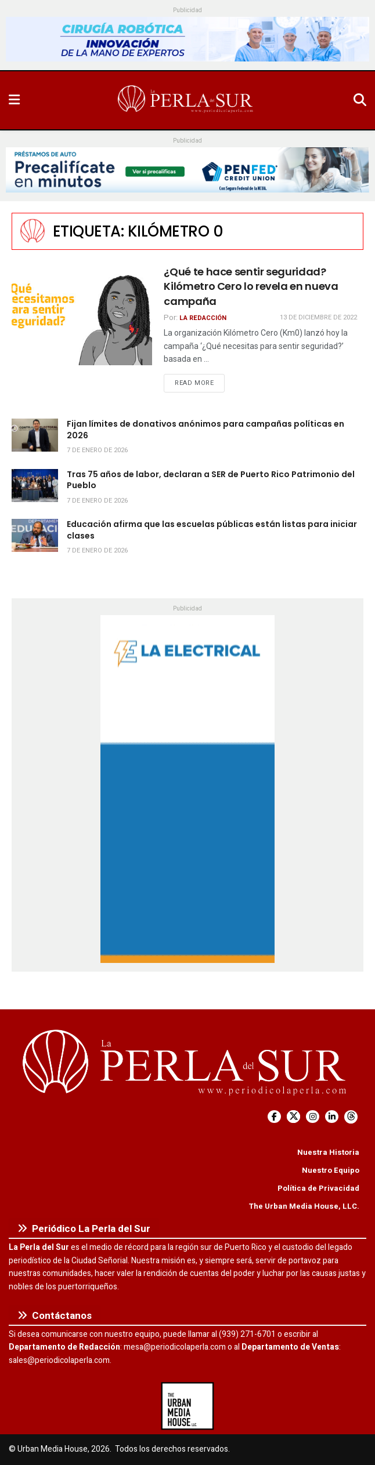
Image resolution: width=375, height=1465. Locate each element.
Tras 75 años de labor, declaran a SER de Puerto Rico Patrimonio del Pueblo (211, 480)
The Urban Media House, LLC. (303, 1206)
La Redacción (202, 318)
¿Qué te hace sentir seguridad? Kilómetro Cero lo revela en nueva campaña (251, 286)
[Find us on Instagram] (312, 1117)
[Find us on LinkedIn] (331, 1117)
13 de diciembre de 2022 (318, 317)
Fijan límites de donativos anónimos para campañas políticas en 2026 (205, 429)
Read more (200, 382)
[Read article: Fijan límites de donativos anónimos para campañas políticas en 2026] (35, 435)
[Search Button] (360, 100)
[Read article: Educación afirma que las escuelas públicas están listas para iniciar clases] (35, 535)
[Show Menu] (14, 100)
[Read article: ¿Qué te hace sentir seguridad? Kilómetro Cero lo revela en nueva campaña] (82, 314)
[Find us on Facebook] (274, 1117)
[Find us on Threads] (351, 1117)
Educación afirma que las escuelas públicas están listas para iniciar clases (212, 529)
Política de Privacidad (318, 1188)
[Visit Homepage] (186, 100)
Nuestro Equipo (330, 1170)
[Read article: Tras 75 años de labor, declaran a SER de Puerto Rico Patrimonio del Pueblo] (35, 485)
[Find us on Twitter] (293, 1117)
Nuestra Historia (328, 1152)
